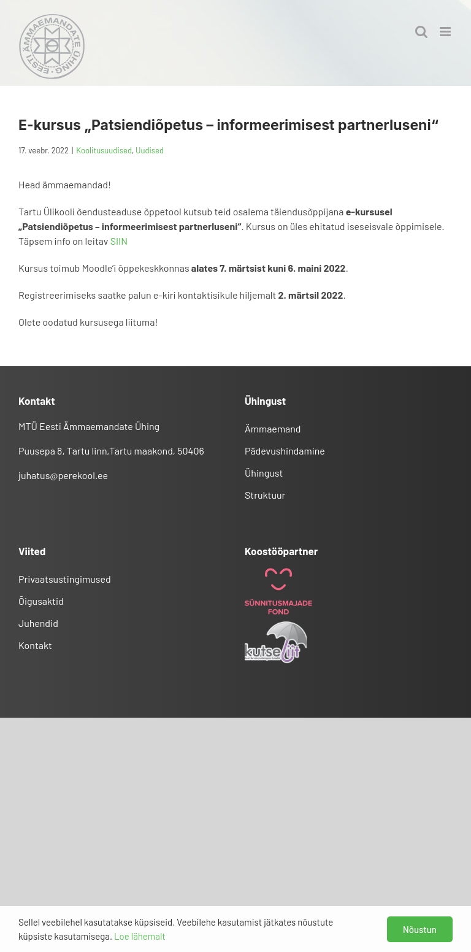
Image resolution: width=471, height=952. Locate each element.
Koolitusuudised (104, 150)
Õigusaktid (41, 601)
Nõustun (420, 929)
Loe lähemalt (140, 936)
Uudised (150, 150)
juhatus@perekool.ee (63, 475)
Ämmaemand (273, 428)
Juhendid (38, 623)
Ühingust (264, 472)
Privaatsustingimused (64, 579)
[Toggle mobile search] (421, 31)
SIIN (119, 241)
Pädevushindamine (285, 450)
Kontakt (35, 645)
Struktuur (265, 495)
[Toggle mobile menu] (446, 31)
